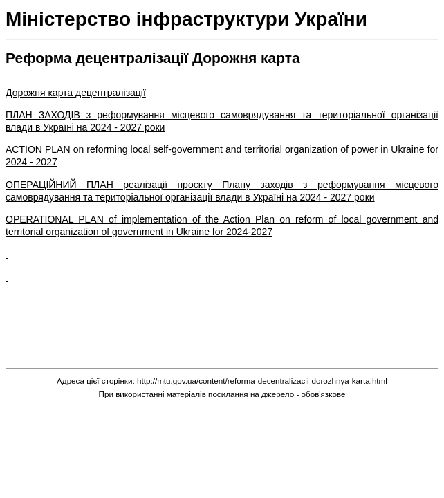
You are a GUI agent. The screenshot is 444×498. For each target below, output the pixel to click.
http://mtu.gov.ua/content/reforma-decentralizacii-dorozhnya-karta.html (262, 380)
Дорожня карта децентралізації (76, 92)
